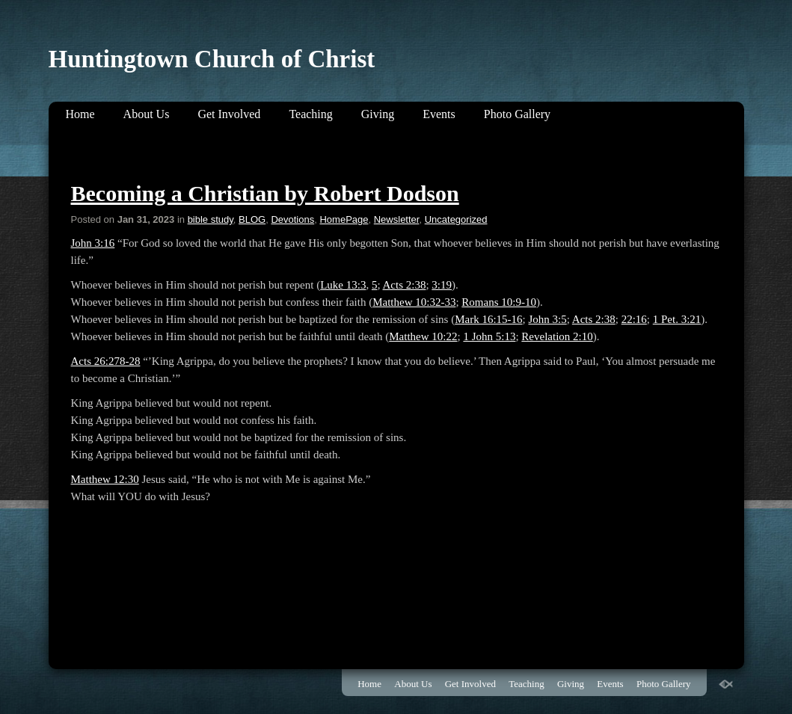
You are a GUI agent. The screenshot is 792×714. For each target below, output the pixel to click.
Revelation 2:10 (556, 336)
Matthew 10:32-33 (413, 302)
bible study (210, 219)
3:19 (442, 285)
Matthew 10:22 (423, 336)
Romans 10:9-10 (498, 302)
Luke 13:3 (343, 285)
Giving (377, 114)
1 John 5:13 (489, 336)
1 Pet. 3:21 (677, 319)
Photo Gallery (517, 114)
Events (439, 114)
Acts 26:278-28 (106, 361)
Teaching (310, 114)
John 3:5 (547, 319)
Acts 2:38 (404, 285)
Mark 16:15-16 (488, 319)
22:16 (634, 319)
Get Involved (228, 114)
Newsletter (397, 219)
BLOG (252, 219)
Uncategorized (456, 219)
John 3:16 (93, 243)
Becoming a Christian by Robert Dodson (265, 193)
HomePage (343, 219)
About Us (146, 114)
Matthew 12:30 (105, 479)
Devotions (292, 219)
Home (80, 114)
